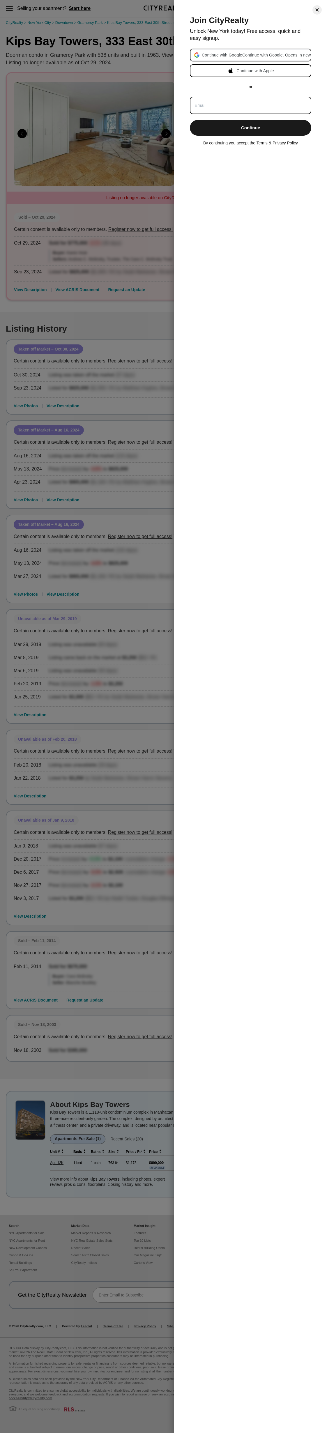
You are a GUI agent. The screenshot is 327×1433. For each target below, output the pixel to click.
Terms (262, 143)
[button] (256, 55)
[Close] (317, 10)
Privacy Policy (285, 143)
